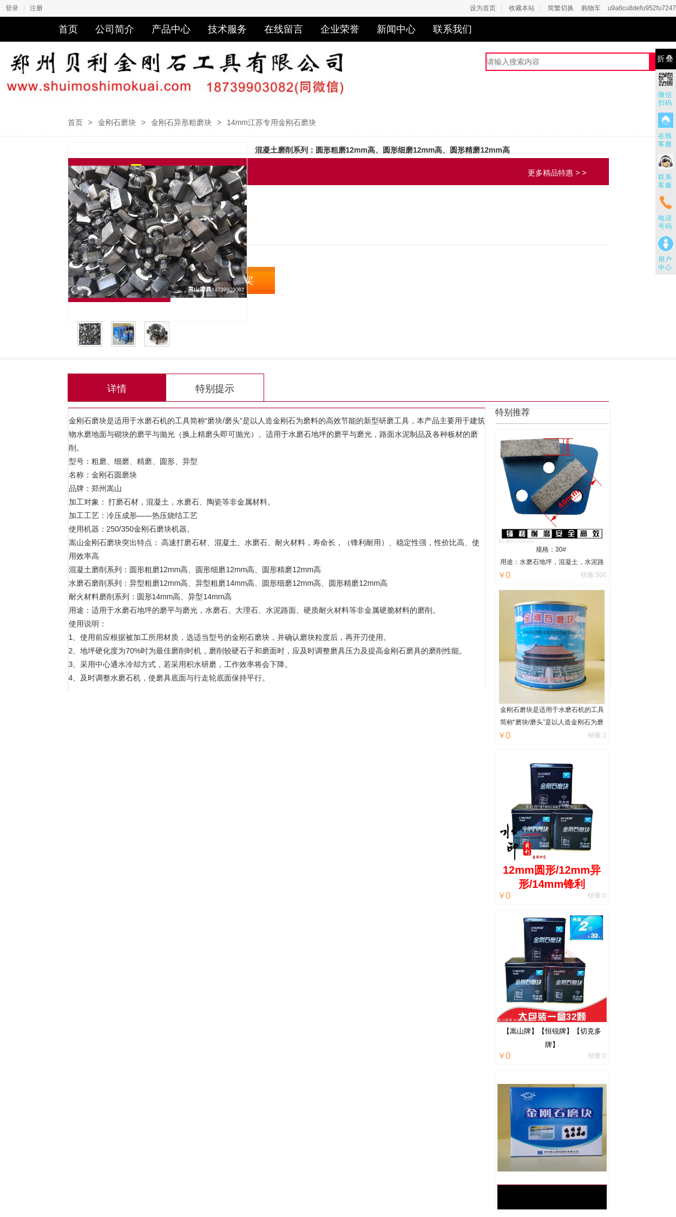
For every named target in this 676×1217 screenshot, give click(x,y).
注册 (36, 8)
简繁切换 (561, 8)
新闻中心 (396, 29)
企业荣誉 (339, 29)
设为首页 (483, 8)
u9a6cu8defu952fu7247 (642, 8)
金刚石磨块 (117, 122)
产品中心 (171, 29)
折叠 (665, 59)
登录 (11, 8)
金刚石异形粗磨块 (181, 122)
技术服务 (227, 29)
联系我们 (452, 29)
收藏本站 (522, 8)
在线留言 (283, 29)
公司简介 (114, 29)
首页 (68, 29)
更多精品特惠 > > (557, 172)
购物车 (591, 8)
